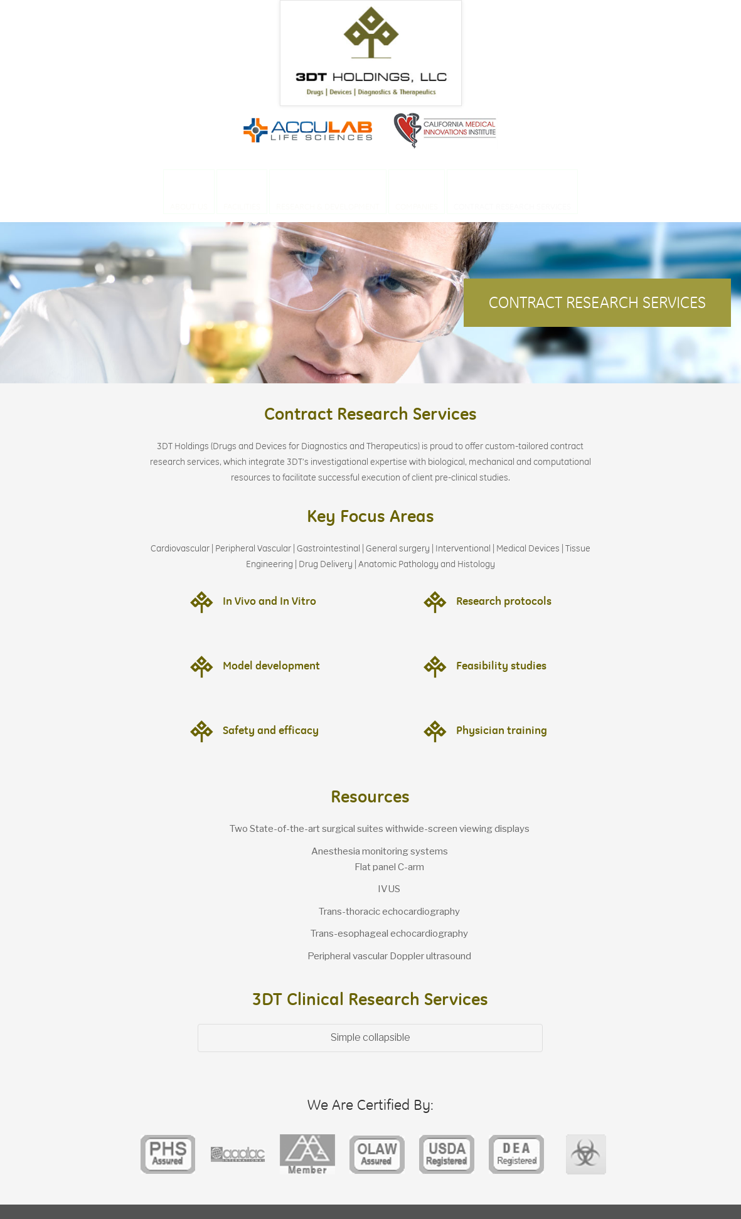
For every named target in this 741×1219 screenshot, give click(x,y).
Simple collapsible (370, 1037)
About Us (189, 206)
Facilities (241, 206)
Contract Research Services (512, 206)
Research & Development (328, 206)
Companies (416, 206)
